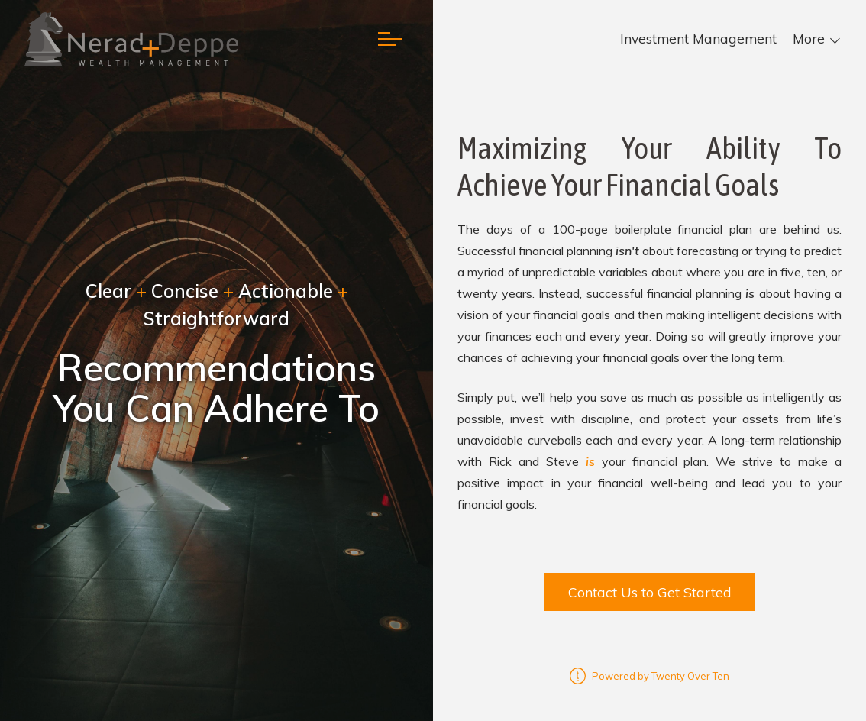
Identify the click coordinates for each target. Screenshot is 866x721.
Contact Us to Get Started (650, 592)
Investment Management (698, 39)
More (809, 39)
